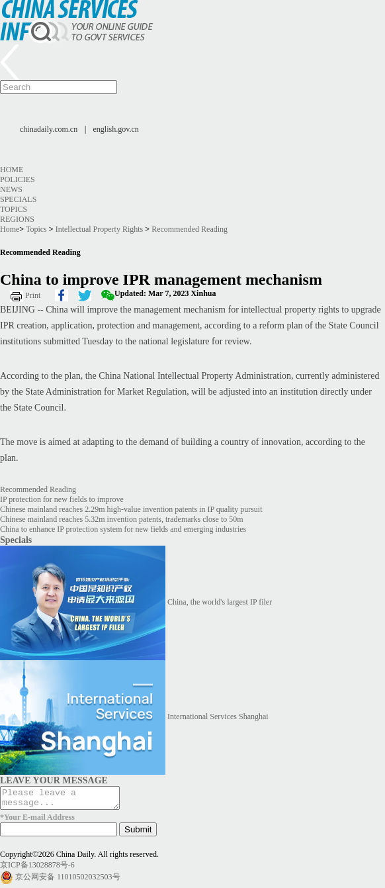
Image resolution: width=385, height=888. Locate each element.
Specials (18, 199)
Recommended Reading (189, 229)
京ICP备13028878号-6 (37, 868)
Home (11, 169)
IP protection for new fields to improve (62, 499)
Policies (17, 179)
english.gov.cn (116, 129)
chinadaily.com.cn (48, 129)
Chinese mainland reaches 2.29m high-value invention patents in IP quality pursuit (131, 509)
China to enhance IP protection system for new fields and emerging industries (123, 529)
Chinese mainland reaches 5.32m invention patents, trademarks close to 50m (121, 519)
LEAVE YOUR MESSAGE (54, 780)
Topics (13, 209)
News (11, 189)
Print (32, 295)
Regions (17, 219)
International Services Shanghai (218, 716)
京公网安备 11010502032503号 (67, 880)
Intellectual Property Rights (100, 229)
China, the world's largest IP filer (219, 602)
